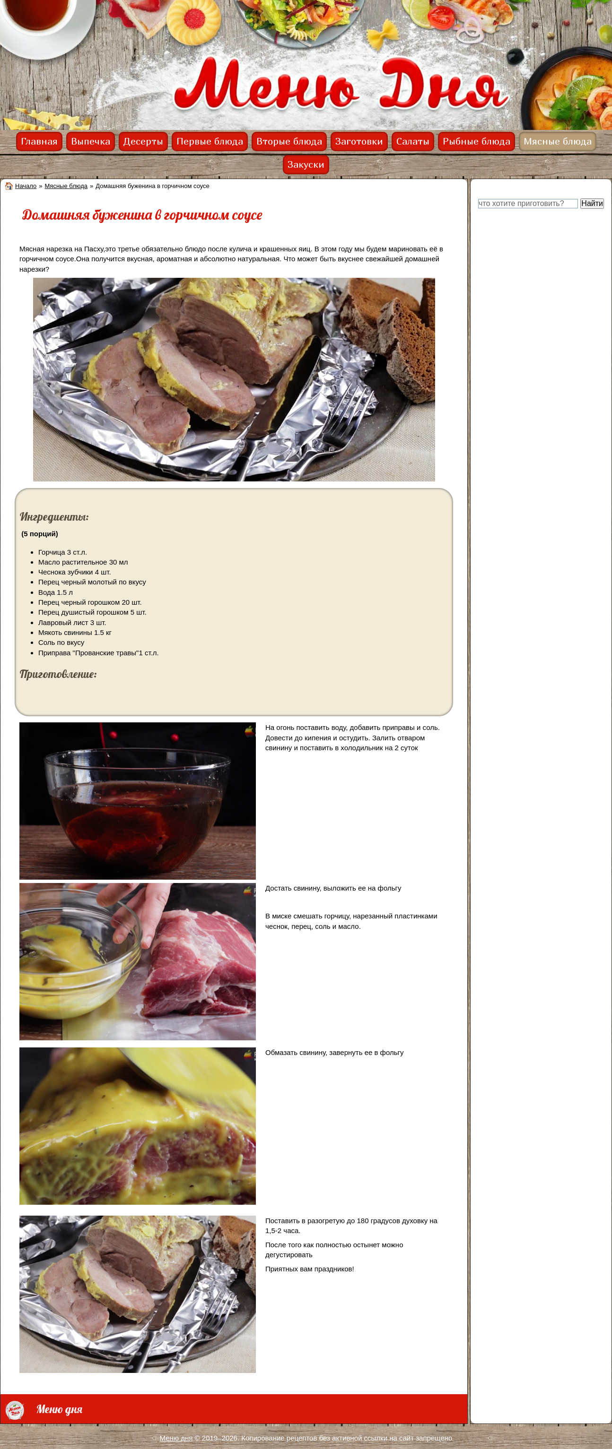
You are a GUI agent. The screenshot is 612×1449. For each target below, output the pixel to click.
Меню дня (176, 1438)
